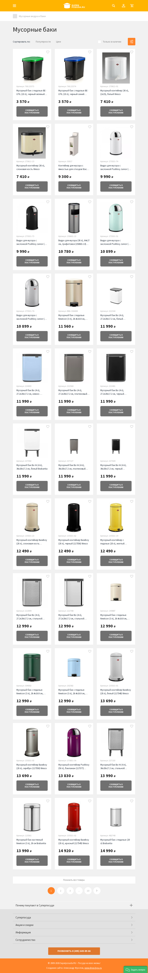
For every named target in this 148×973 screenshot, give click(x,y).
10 (88, 890)
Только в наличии (112, 41)
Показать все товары (74, 879)
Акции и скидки (24, 925)
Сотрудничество (25, 940)
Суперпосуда (23, 917)
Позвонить (74, 951)
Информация (23, 932)
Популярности (43, 41)
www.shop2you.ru (93, 967)
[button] (135, 969)
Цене (58, 41)
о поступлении (32, 111)
